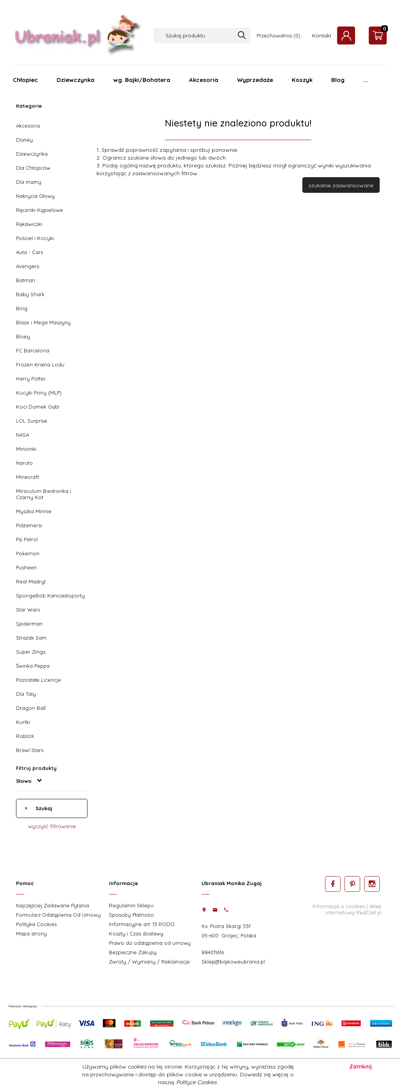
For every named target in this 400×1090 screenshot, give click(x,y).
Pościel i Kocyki (35, 238)
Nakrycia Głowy (35, 196)
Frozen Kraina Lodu (40, 364)
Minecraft (27, 477)
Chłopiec (25, 80)
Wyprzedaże (255, 80)
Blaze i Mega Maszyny (43, 322)
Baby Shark (30, 294)
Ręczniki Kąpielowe (39, 210)
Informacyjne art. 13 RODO (142, 924)
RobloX (25, 736)
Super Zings (30, 652)
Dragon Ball (31, 708)
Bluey (23, 336)
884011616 (213, 952)
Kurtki (23, 722)
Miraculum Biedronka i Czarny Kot (43, 494)
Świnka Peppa (33, 666)
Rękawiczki (29, 224)
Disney (24, 140)
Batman (25, 280)
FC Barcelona (32, 350)
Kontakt (321, 35)
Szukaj (43, 808)
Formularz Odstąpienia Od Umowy (58, 915)
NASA (22, 435)
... (365, 80)
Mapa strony (31, 933)
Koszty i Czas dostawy (136, 933)
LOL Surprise (31, 421)
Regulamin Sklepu (131, 905)
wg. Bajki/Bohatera (141, 80)
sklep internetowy (353, 909)
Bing (21, 308)
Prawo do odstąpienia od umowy (150, 943)
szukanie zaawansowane (341, 185)
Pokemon (27, 553)
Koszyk (302, 80)
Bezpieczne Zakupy (133, 952)
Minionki (26, 449)
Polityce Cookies (196, 1082)
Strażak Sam (31, 638)
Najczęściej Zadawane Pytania (52, 905)
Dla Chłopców (33, 168)
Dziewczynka (76, 80)
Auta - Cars (29, 252)
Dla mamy (28, 182)
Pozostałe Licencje (38, 680)
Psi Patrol (27, 539)
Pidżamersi (29, 525)
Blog (338, 80)
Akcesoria (203, 80)
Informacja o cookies (338, 906)
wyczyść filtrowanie (52, 826)
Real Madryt (31, 581)
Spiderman (29, 624)
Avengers (27, 266)
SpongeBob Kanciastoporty (50, 595)
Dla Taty (26, 694)
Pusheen (26, 567)
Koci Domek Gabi (37, 407)
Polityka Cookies (36, 924)
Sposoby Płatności (131, 915)
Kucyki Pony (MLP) (39, 392)
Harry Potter (31, 378)
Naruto (24, 463)
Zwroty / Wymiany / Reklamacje (149, 961)
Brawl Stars (29, 750)
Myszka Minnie (34, 511)
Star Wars (28, 609)
